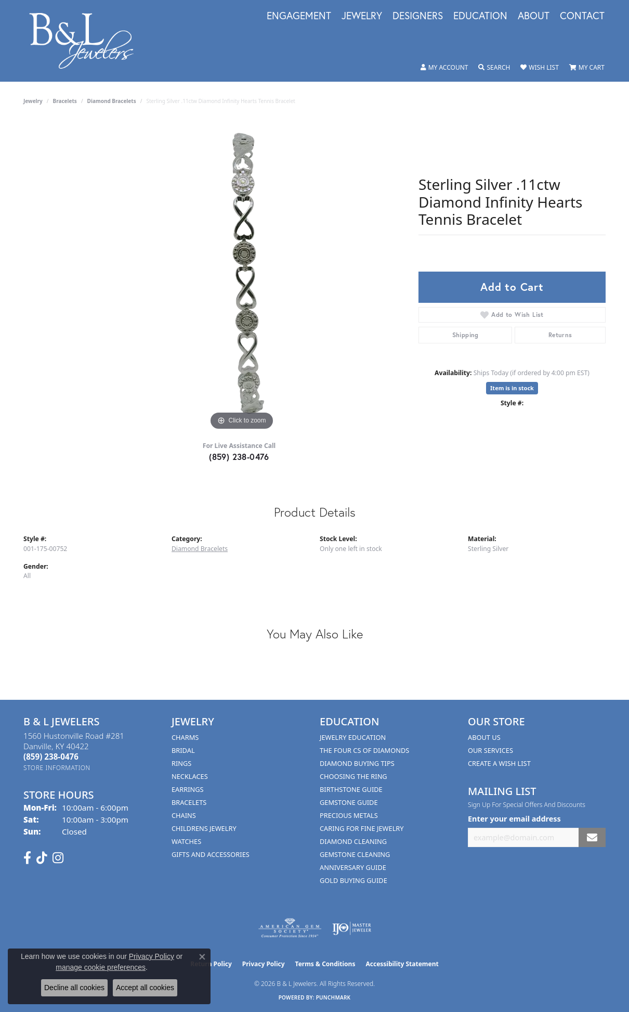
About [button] (533, 16)
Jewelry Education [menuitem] (353, 737)
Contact (582, 16)
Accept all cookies (145, 987)
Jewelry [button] (362, 16)
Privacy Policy (263, 963)
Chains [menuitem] (184, 815)
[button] (444, 67)
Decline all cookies (74, 987)
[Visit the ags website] (290, 928)
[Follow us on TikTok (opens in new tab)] (41, 858)
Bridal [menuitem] (183, 750)
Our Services (490, 750)
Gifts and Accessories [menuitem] (211, 854)
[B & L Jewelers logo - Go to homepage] (86, 40)
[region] (242, 277)
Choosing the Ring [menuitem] (353, 776)
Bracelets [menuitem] (189, 802)
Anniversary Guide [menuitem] (353, 867)
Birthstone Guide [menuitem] (351, 789)
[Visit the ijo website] (351, 928)
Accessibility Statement (401, 963)
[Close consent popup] (202, 957)
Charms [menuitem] (185, 737)
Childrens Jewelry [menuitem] (204, 828)
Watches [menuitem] (186, 841)
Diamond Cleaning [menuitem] (353, 841)
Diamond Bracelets (111, 101)
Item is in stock (512, 388)
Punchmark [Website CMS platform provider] (333, 997)
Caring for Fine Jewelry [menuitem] (362, 828)
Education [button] (480, 16)
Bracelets (65, 101)
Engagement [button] (299, 16)
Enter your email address (514, 819)
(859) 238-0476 (239, 456)
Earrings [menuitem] (188, 789)
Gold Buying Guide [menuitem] (353, 880)
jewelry (33, 101)
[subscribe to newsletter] (592, 837)
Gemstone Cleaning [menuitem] (355, 854)
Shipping (465, 335)
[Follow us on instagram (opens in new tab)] (58, 858)
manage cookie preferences (101, 967)
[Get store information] (56, 767)
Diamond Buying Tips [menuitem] (357, 763)
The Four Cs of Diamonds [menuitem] (364, 750)
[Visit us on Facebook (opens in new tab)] (27, 858)
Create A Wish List (499, 763)
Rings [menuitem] (181, 763)
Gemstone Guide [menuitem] (349, 802)
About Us (484, 737)
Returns (560, 335)
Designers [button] (417, 16)
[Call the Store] (50, 756)
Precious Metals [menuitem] (349, 815)
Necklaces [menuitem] (190, 776)
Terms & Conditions (325, 963)
